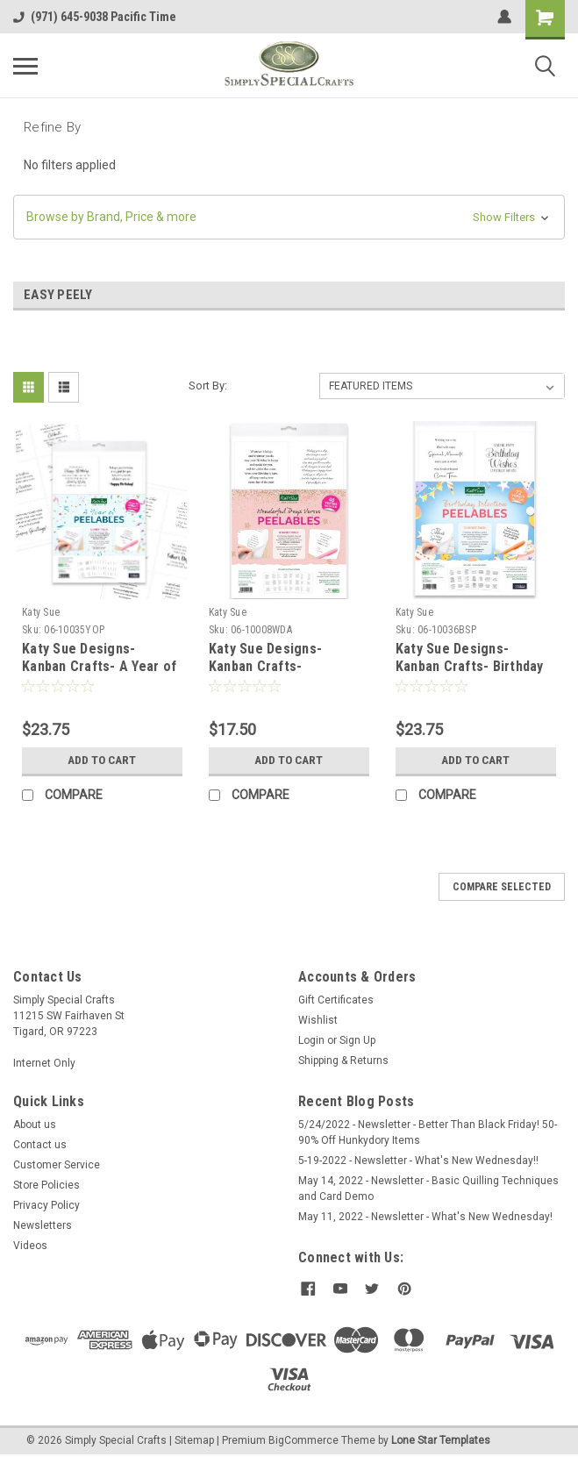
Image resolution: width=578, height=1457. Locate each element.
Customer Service (56, 1165)
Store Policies (46, 1185)
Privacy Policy (46, 1205)
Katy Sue (41, 612)
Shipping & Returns (343, 1060)
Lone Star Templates (440, 1439)
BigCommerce (303, 1439)
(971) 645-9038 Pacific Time (94, 17)
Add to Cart (102, 760)
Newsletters (42, 1225)
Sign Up (357, 1040)
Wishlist (318, 1020)
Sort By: (208, 385)
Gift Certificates (336, 1000)
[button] (289, 217)
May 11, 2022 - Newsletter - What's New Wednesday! (425, 1217)
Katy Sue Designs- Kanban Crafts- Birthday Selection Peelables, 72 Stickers (470, 674)
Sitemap (194, 1439)
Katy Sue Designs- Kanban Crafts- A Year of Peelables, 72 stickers (99, 666)
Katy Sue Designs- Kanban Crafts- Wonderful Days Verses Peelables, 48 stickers (281, 674)
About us (34, 1124)
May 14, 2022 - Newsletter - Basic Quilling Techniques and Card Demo (428, 1189)
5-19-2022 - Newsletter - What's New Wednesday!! (418, 1160)
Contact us (40, 1145)
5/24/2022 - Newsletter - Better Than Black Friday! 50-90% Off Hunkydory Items (427, 1132)
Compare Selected (502, 887)
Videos (30, 1245)
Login (311, 1040)
